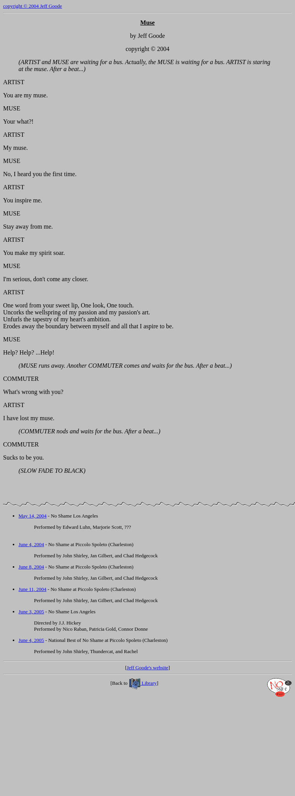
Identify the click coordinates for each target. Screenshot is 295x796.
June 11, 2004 (32, 589)
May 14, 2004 (33, 516)
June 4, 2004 (31, 544)
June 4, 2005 (31, 640)
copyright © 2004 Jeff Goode (32, 6)
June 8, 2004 (31, 567)
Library (143, 683)
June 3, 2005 (31, 611)
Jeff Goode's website (147, 667)
